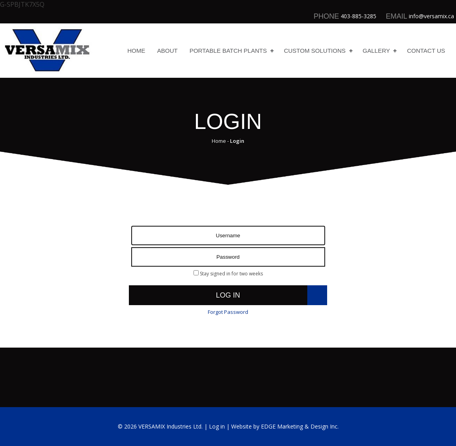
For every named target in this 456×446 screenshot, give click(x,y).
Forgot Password (228, 311)
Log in (228, 295)
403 (345, 16)
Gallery (376, 50)
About (167, 50)
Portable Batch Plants (228, 50)
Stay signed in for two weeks (228, 273)
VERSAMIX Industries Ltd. (170, 426)
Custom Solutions (315, 50)
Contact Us (426, 50)
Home (136, 50)
